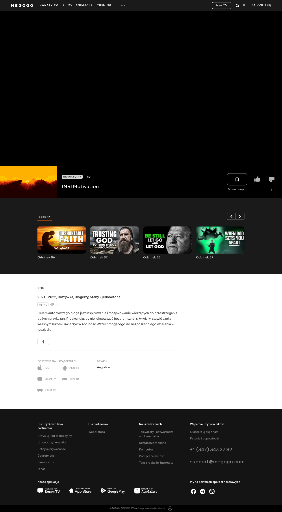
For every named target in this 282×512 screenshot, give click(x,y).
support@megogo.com (217, 461)
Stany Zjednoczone (105, 297)
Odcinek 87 (99, 258)
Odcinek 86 (46, 258)
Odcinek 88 (152, 258)
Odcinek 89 (204, 258)
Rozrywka (65, 297)
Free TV (221, 5)
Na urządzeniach (150, 424)
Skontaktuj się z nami (204, 432)
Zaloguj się (261, 5)
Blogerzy (81, 297)
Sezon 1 (45, 217)
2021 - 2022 (46, 297)
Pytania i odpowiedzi (204, 439)
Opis (40, 288)
